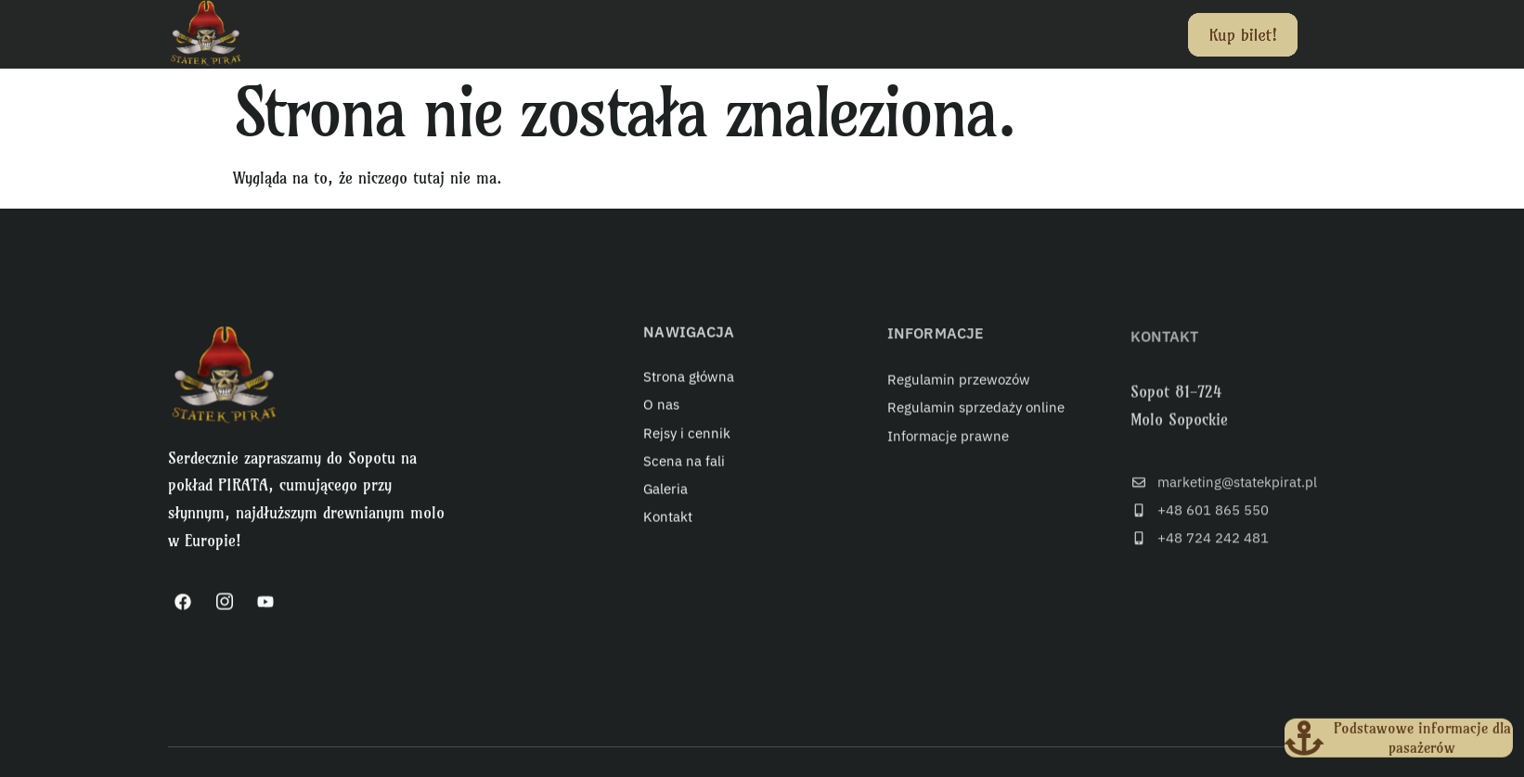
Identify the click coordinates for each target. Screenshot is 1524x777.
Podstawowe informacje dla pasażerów (1427, 734)
